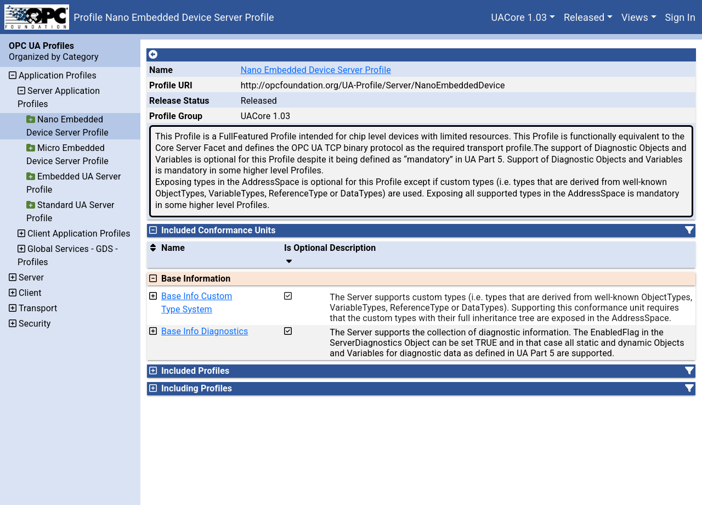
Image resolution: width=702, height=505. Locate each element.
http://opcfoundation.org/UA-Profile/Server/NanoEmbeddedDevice (373, 85)
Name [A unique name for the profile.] (161, 70)
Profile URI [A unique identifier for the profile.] (171, 85)
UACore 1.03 (519, 17)
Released (584, 17)
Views (634, 17)
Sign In (680, 17)
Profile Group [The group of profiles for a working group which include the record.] (175, 116)
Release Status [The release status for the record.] (179, 101)
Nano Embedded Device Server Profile (316, 70)
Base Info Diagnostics (204, 331)
